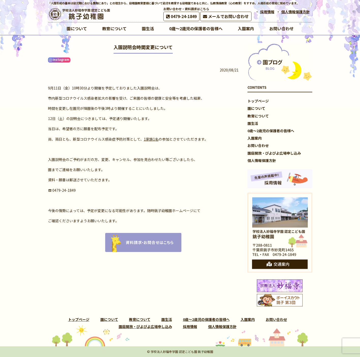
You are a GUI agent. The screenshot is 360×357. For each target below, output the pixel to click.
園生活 (252, 123)
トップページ (258, 100)
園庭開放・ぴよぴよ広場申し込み (274, 153)
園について (256, 108)
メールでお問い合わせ (226, 16)
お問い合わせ (258, 145)
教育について (258, 115)
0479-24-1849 (181, 16)
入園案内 (254, 138)
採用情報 (267, 11)
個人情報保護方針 (295, 11)
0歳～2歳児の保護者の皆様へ (270, 130)
